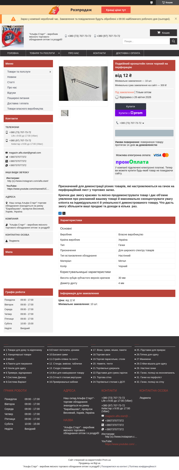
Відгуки (11, 92)
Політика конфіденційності (142, 466)
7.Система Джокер (16, 377)
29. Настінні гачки (146, 368)
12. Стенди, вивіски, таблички (65, 363)
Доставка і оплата (128, 53)
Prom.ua (106, 460)
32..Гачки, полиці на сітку (150, 381)
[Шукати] (173, 41)
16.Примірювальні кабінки (63, 381)
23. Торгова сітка (102, 377)
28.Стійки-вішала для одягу (152, 363)
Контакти (99, 53)
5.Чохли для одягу (16, 368)
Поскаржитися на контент (114, 466)
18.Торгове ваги (101, 354)
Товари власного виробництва (25, 108)
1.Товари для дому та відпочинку (24, 350)
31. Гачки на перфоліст (149, 377)
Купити (130, 106)
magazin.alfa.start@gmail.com (25, 152)
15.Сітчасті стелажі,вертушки (65, 377)
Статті (11, 82)
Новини (11, 76)
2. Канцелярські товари (18, 354)
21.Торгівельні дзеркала (106, 368)
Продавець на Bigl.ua (89, 463)
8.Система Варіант (16, 381)
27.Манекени (144, 359)
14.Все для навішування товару (66, 372)
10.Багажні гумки (58, 354)
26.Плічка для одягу (148, 354)
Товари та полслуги (18, 71)
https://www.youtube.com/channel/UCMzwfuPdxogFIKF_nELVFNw (28, 188)
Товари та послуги (42, 53)
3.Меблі (10, 359)
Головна (13, 53)
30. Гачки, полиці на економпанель (156, 372)
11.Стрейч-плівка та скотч (63, 359)
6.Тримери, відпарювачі (19, 372)
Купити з (130, 113)
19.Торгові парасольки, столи (109, 359)
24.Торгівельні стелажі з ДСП (109, 381)
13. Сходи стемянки (60, 368)
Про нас (73, 53)
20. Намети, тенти (103, 363)
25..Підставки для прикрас (151, 350)
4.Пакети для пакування (19, 363)
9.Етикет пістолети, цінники (64, 350)
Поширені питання (18, 98)
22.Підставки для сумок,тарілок (110, 372)
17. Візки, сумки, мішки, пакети (110, 350)
